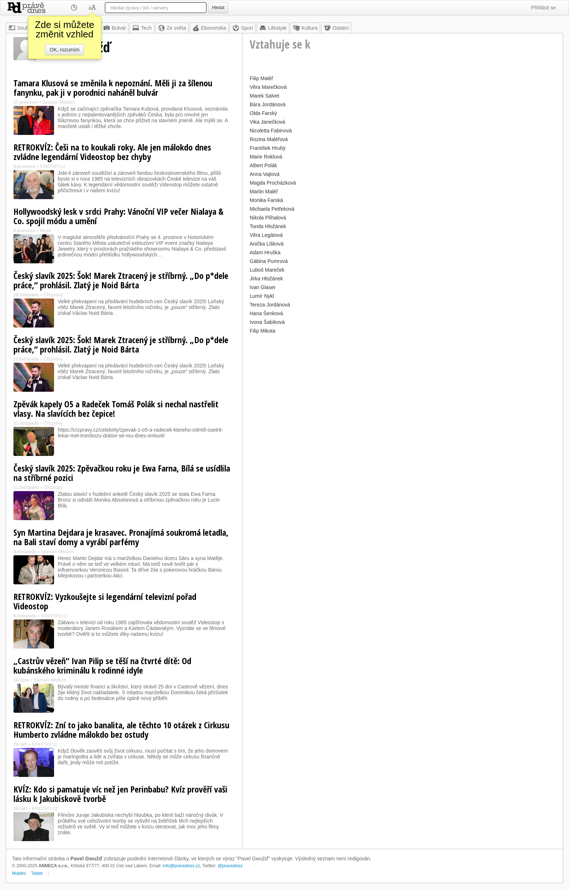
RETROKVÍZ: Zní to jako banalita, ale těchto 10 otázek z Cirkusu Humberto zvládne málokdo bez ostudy (121, 729)
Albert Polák (263, 165)
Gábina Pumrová (269, 261)
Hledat (218, 7)
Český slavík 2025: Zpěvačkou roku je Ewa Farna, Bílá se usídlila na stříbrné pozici (121, 472)
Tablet (37, 873)
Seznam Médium (58, 102)
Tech (142, 28)
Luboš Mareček (267, 270)
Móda (45, 230)
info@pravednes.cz (181, 865)
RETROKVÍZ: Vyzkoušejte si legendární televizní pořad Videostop (104, 601)
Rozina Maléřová (269, 139)
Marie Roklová (266, 157)
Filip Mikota (262, 331)
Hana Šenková (266, 313)
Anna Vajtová (264, 174)
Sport (242, 28)
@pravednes (230, 865)
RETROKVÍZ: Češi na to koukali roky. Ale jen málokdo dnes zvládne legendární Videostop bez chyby (112, 151)
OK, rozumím (64, 50)
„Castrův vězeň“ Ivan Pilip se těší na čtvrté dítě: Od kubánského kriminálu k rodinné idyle (102, 665)
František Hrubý (268, 148)
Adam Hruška (265, 252)
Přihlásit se (543, 8)
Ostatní (336, 28)
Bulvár (114, 28)
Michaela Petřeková (272, 209)
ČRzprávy (53, 294)
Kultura (305, 28)
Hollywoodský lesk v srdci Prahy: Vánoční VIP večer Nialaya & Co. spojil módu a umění (118, 216)
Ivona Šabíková (267, 322)
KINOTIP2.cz (52, 166)
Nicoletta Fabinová (271, 130)
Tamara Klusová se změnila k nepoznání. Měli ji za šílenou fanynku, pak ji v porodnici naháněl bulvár (112, 87)
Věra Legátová (266, 235)
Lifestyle (272, 28)
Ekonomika (209, 28)
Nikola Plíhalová (268, 218)
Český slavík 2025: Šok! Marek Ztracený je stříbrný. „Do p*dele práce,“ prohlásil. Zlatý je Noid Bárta (120, 280)
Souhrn (20, 28)
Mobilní (19, 873)
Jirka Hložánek (266, 278)
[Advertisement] (403, 386)
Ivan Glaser (263, 287)
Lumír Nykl (262, 296)
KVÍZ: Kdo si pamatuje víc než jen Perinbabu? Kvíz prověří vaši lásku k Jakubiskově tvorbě (120, 793)
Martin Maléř (264, 191)
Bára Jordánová (268, 104)
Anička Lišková (266, 244)
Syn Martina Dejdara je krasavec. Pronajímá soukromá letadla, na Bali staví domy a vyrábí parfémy (120, 537)
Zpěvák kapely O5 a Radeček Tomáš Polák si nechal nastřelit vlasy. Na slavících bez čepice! (115, 408)
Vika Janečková (267, 122)
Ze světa (172, 28)
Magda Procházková (273, 183)
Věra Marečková (268, 87)
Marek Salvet (264, 96)
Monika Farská (266, 200)
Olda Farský (263, 113)
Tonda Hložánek (268, 226)
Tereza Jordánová (270, 305)
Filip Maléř (261, 78)
